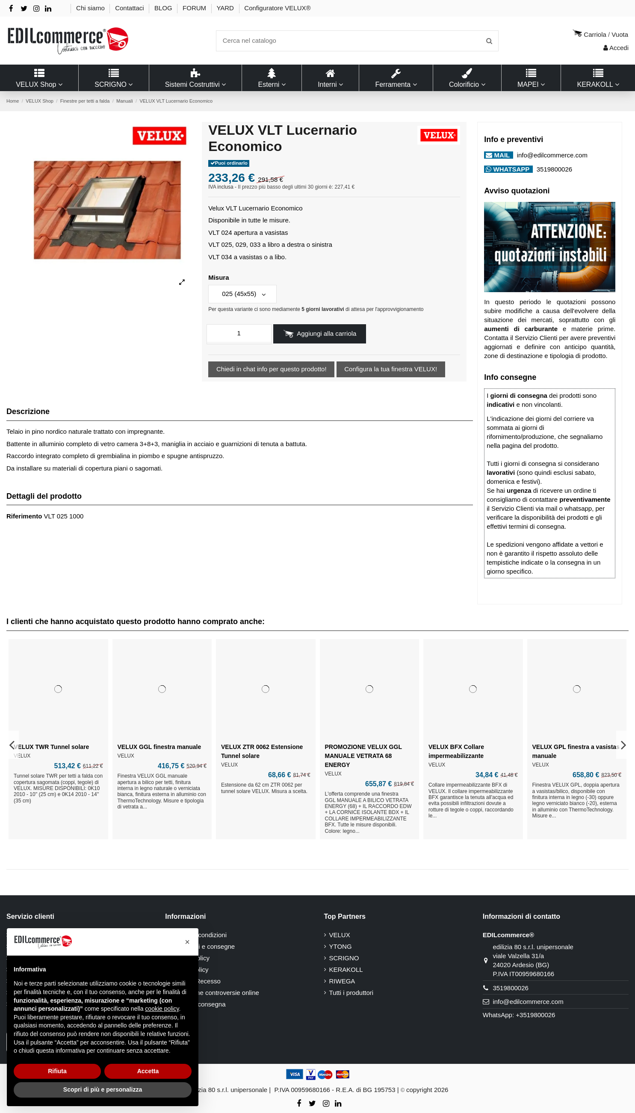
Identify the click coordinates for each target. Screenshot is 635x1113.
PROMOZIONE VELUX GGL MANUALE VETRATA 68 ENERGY (363, 755)
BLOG (164, 8)
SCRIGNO (344, 958)
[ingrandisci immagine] (182, 282)
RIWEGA (342, 981)
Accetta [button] (148, 1071)
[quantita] (239, 333)
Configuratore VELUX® (277, 8)
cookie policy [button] (162, 1008)
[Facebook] (11, 9)
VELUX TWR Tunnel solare (51, 746)
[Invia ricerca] (489, 40)
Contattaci (130, 8)
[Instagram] (36, 9)
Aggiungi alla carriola (320, 334)
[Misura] (242, 294)
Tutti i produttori (351, 992)
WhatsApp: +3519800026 (519, 1014)
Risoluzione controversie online (214, 992)
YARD (226, 8)
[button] (187, 942)
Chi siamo (91, 8)
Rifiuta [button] (57, 1071)
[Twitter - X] (24, 9)
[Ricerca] (357, 40)
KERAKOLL (346, 969)
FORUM (195, 8)
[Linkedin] (48, 9)
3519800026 (554, 169)
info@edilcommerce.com (551, 155)
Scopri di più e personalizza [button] (102, 1089)
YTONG (340, 946)
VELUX (339, 934)
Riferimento (24, 516)
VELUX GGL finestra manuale (159, 746)
